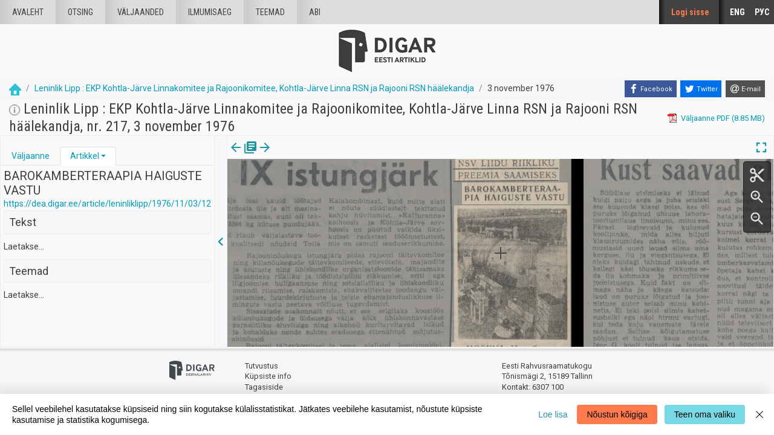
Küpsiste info (268, 376)
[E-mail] (745, 88)
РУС (762, 12)
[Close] (759, 414)
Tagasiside (264, 387)
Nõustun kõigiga (617, 414)
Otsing (80, 12)
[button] (103, 156)
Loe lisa (552, 414)
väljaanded (140, 12)
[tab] (30, 156)
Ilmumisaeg (210, 12)
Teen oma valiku (704, 414)
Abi (314, 12)
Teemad (270, 12)
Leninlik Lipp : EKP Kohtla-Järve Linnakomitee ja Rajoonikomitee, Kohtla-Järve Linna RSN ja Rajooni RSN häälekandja (254, 88)
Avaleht (28, 12)
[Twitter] (700, 88)
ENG (737, 12)
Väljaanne (30, 156)
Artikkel (84, 156)
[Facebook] (651, 88)
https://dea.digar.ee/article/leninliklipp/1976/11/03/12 (107, 203)
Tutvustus (261, 365)
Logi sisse (690, 12)
